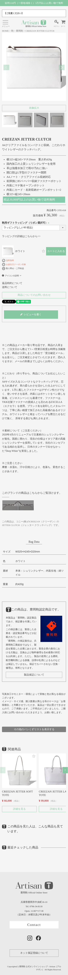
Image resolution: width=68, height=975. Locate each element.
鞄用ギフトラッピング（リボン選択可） (26, 222)
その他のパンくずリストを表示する (34, 729)
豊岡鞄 (19, 31)
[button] (2, 770)
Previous (6, 67)
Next (62, 67)
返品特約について (12, 283)
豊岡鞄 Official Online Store (33, 23)
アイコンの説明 (12, 276)
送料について (9, 287)
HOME (5, 31)
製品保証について (34, 674)
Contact (34, 925)
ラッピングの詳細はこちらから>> (21, 236)
